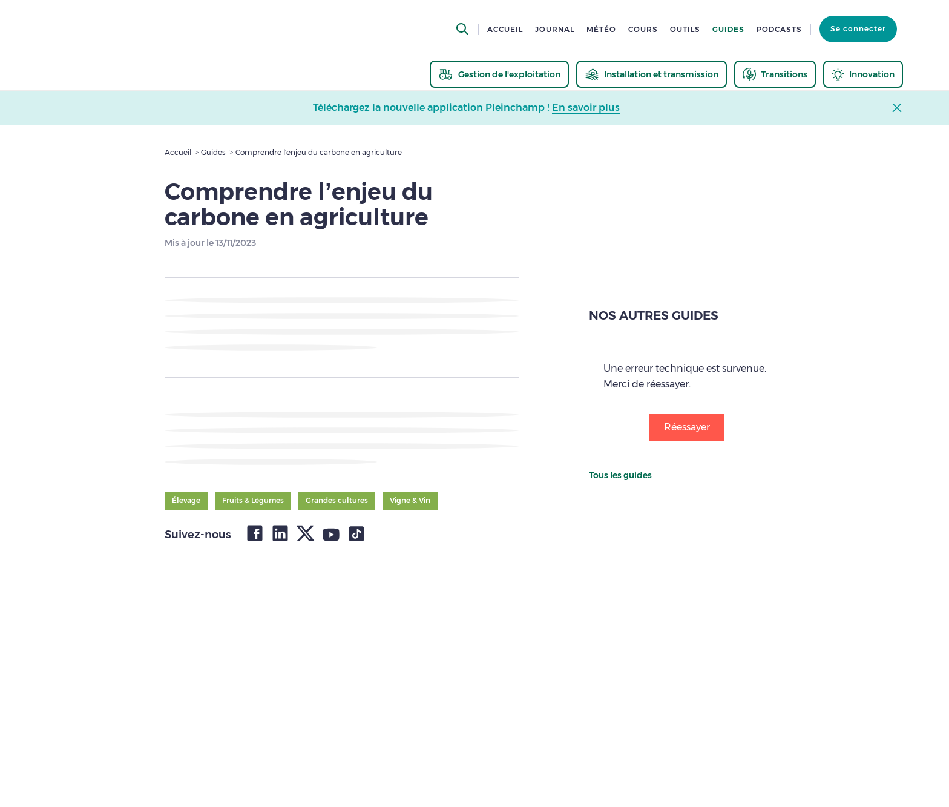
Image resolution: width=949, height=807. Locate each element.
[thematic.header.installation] (651, 74)
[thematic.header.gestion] (499, 74)
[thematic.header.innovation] (863, 74)
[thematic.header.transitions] (775, 74)
